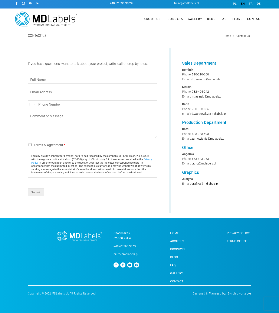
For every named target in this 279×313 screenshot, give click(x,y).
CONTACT (254, 19)
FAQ (224, 19)
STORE (237, 19)
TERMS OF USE (237, 241)
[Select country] (32, 104)
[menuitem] (235, 3)
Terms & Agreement (49, 145)
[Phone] (92, 104)
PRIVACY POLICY (238, 233)
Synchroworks (239, 293)
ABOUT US (152, 19)
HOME (174, 233)
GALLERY (195, 19)
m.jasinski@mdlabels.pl (206, 96)
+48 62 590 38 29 (121, 3)
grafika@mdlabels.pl (205, 183)
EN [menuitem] (243, 3)
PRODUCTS (174, 19)
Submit (36, 192)
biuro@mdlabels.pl (186, 3)
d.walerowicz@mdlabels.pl (208, 113)
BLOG (211, 19)
